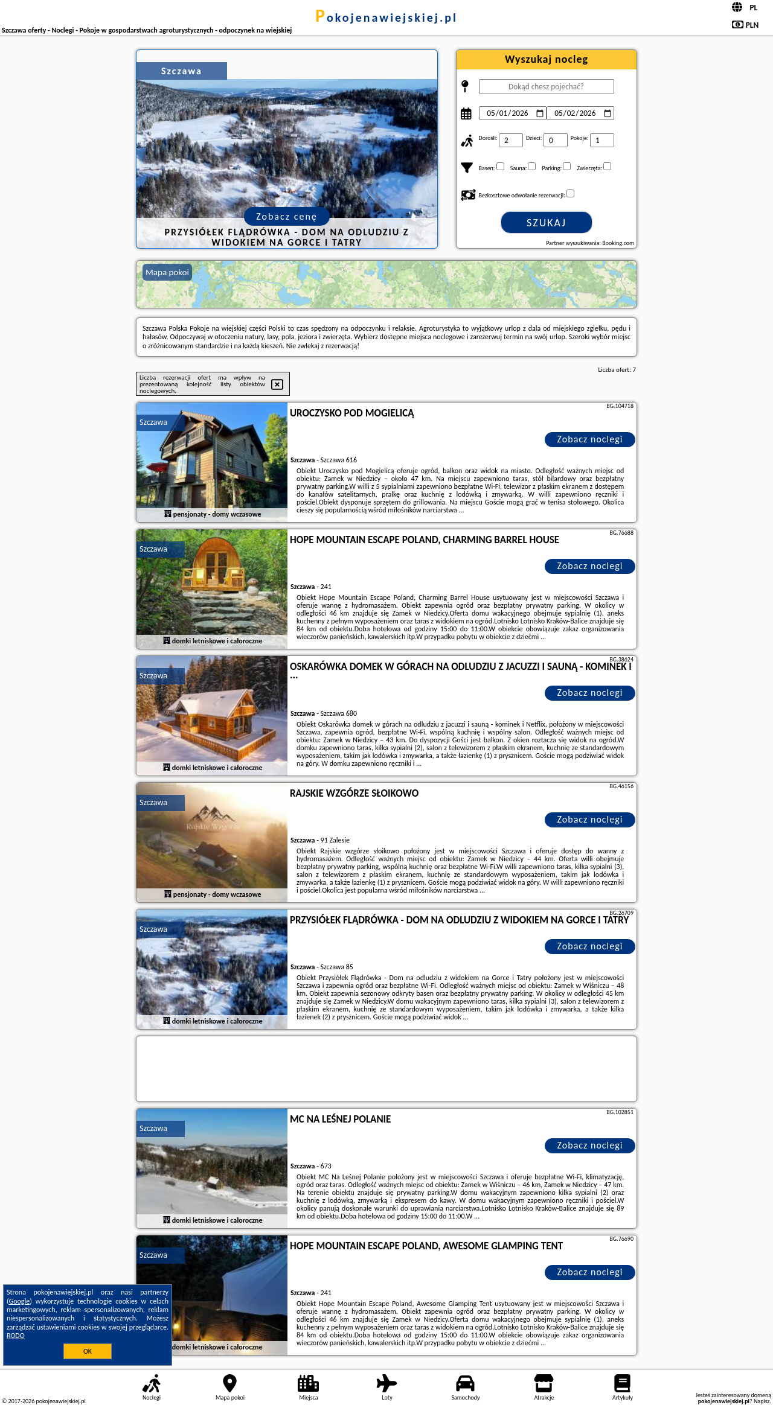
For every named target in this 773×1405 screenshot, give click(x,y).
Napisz (762, 1401)
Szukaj (546, 222)
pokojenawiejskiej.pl (386, 17)
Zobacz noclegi (590, 439)
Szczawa (153, 422)
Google (19, 1301)
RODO (16, 1335)
